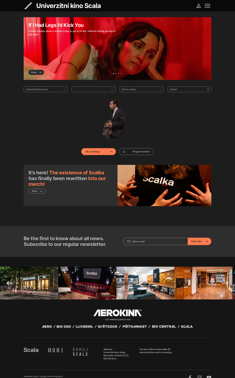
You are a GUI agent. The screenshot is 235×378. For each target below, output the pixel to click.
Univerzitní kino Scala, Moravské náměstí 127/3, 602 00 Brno (116, 347)
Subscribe (196, 233)
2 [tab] (116, 73)
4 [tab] (121, 73)
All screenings (93, 151)
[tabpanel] (117, 48)
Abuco (36, 369)
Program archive (136, 151)
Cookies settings (90, 371)
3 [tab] (119, 73)
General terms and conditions (37, 371)
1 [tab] (113, 73)
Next (225, 275)
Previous (10, 275)
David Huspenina (55, 369)
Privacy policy (58, 371)
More (36, 72)
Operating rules (74, 371)
